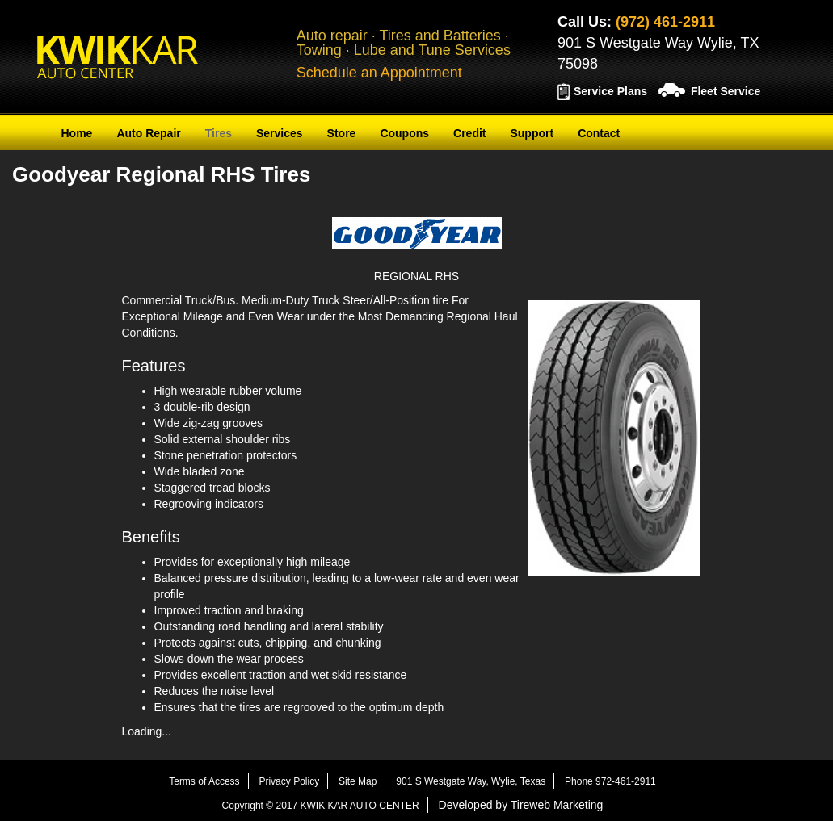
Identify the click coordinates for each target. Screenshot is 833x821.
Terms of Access (204, 781)
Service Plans (610, 91)
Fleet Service (725, 91)
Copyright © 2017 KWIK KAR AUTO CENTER (320, 805)
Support (531, 133)
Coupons (404, 133)
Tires (218, 133)
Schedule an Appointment (379, 73)
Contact (599, 133)
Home (77, 133)
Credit (469, 133)
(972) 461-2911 (665, 22)
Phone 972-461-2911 (610, 781)
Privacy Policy (289, 781)
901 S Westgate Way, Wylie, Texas (470, 781)
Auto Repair (148, 133)
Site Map (358, 781)
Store (341, 133)
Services (279, 133)
